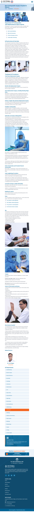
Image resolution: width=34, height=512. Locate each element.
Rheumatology (8, 424)
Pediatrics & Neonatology (10, 416)
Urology (7, 430)
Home (6, 8)
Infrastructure (7, 491)
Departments (10, 8)
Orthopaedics (8, 410)
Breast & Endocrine (9, 375)
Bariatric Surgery (9, 372)
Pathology (8, 413)
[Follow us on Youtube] (12, 476)
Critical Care (8, 384)
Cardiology (8, 381)
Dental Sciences (8, 387)
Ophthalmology (8, 407)
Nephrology (8, 398)
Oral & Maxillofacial (9, 404)
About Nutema (7, 483)
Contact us (7, 493)
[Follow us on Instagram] (9, 476)
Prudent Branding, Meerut (20, 510)
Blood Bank (8, 378)
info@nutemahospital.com (10, 502)
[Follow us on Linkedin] (14, 476)
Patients (6, 489)
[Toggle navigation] (32, 2)
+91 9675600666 (9, 504)
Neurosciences (8, 401)
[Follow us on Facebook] (6, 476)
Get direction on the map (10, 506)
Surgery (7, 427)
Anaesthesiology (9, 369)
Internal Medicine (9, 395)
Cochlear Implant (9, 433)
